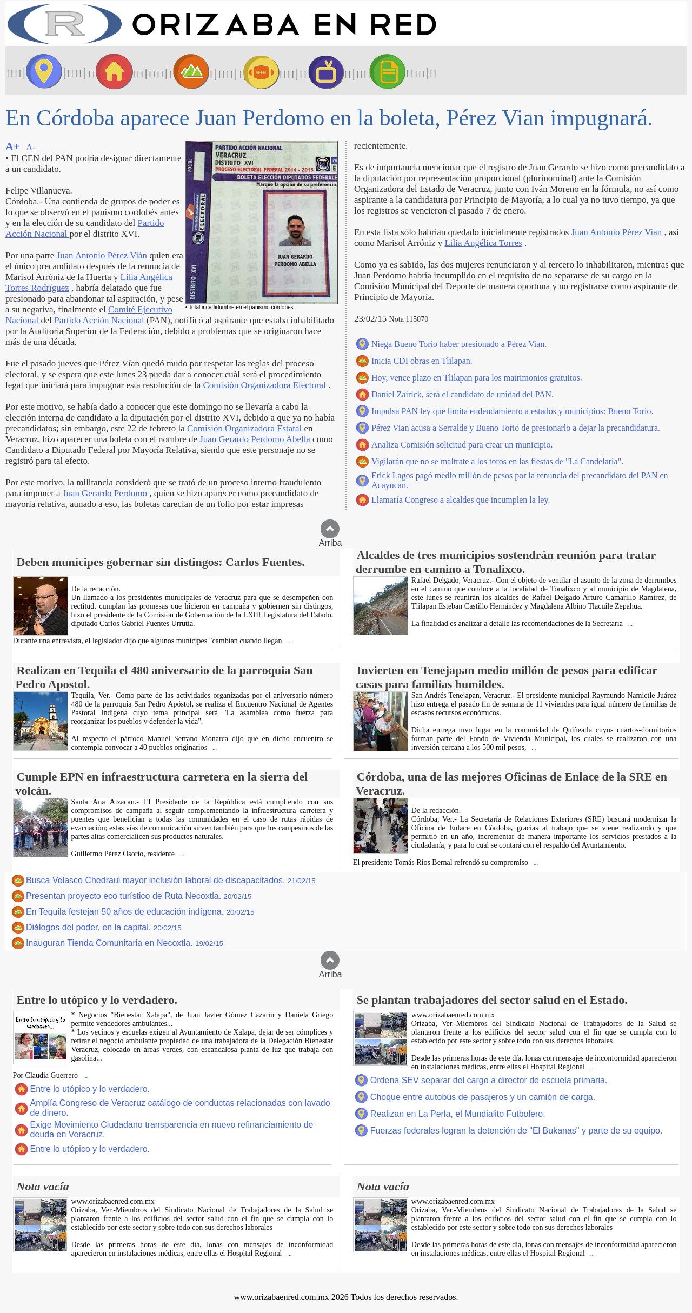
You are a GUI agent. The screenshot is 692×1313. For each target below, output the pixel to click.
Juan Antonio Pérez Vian (616, 232)
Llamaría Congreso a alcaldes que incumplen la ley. (460, 499)
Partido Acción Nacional (100, 320)
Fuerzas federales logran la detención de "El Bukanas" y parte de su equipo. (516, 1130)
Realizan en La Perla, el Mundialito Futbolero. (457, 1113)
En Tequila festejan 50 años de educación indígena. (140, 911)
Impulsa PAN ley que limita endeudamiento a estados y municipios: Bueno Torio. (512, 411)
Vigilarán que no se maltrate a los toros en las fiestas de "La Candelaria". (497, 461)
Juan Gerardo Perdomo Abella (254, 439)
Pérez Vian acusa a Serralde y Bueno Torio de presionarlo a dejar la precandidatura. (515, 427)
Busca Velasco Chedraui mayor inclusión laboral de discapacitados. (171, 880)
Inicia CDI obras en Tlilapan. (422, 360)
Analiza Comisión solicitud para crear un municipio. (462, 444)
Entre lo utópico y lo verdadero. (90, 1089)
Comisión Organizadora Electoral (264, 385)
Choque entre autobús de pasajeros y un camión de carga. (482, 1097)
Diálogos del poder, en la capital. (104, 927)
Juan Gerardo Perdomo (105, 493)
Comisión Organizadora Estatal (245, 428)
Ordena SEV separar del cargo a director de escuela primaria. (488, 1080)
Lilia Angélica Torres (483, 243)
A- (31, 147)
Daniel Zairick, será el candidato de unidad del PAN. (462, 394)
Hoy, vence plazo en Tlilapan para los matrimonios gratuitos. (476, 377)
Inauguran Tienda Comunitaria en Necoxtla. (124, 943)
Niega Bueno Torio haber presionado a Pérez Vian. (459, 344)
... (289, 641)
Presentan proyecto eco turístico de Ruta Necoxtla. (138, 896)
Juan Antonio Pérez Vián (102, 255)
